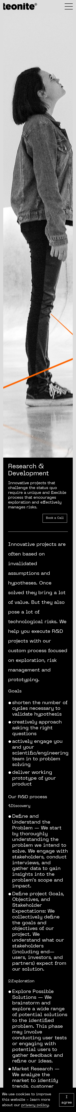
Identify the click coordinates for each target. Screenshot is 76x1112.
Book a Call (55, 518)
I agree (66, 1099)
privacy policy (34, 1105)
